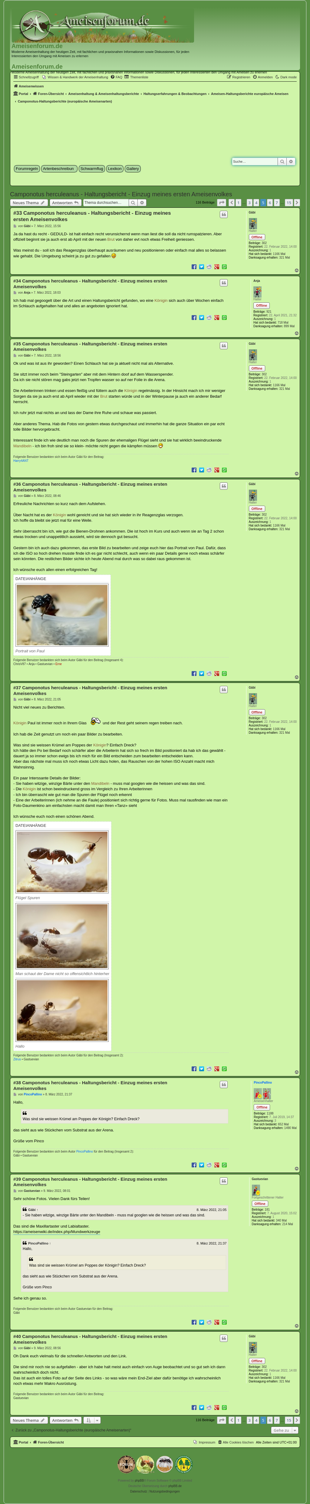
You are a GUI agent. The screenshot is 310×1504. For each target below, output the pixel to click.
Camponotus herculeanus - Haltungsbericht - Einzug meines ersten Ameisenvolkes (121, 194)
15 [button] (289, 202)
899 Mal (289, 326)
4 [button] (256, 202)
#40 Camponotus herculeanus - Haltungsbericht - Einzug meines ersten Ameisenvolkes (90, 1339)
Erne (58, 664)
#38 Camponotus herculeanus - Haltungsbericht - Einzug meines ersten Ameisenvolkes (90, 1085)
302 (264, 243)
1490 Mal (290, 1128)
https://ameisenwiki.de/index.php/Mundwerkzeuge (56, 1231)
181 (267, 1209)
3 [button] (250, 202)
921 (269, 311)
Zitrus (17, 1059)
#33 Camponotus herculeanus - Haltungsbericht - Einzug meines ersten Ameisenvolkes (92, 216)
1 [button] (238, 202)
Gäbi (252, 212)
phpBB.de (175, 1486)
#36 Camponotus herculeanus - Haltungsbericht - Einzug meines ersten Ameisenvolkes (90, 486)
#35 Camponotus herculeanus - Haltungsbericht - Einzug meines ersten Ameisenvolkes (90, 346)
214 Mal (287, 1224)
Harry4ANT (20, 460)
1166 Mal (279, 254)
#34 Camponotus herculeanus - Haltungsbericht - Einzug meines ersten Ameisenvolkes (90, 283)
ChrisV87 (19, 664)
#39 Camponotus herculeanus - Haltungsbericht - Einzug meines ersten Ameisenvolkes (90, 1181)
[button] (221, 202)
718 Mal (283, 322)
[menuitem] (75, 77)
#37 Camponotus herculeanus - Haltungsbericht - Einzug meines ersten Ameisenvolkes (90, 690)
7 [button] (277, 202)
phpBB (139, 1480)
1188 (270, 1113)
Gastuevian (45, 664)
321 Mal (284, 257)
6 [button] (270, 202)
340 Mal (281, 1220)
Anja (256, 280)
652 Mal (283, 1124)
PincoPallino (263, 1082)
